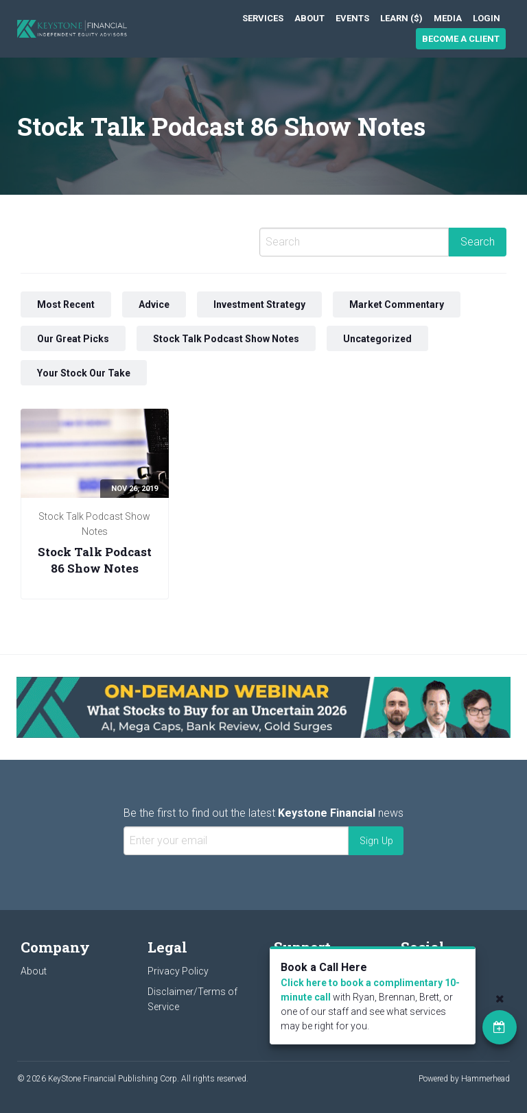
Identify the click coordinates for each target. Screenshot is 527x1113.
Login (486, 18)
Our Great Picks (73, 338)
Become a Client (461, 39)
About (309, 18)
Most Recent (66, 304)
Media (448, 18)
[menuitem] (263, 18)
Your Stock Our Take (83, 372)
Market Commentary (396, 304)
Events (352, 18)
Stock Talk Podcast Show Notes (226, 338)
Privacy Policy (178, 971)
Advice (154, 304)
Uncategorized (377, 338)
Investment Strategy (259, 304)
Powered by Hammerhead (464, 1079)
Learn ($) (401, 18)
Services (262, 18)
